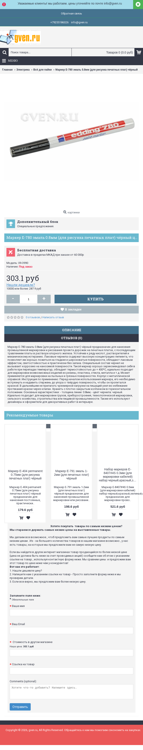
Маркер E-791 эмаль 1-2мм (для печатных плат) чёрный (71, 474)
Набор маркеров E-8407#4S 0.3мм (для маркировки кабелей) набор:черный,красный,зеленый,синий (118, 475)
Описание (71, 330)
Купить (95, 299)
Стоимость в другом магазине (31, 644)
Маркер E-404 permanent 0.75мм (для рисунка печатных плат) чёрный (25, 474)
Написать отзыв (53, 317)
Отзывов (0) (71, 338)
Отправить (20, 707)
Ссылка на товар (23, 664)
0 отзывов (33, 317)
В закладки (73, 309)
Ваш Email (18, 624)
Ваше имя (18, 606)
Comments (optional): (23, 681)
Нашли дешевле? (20, 285)
